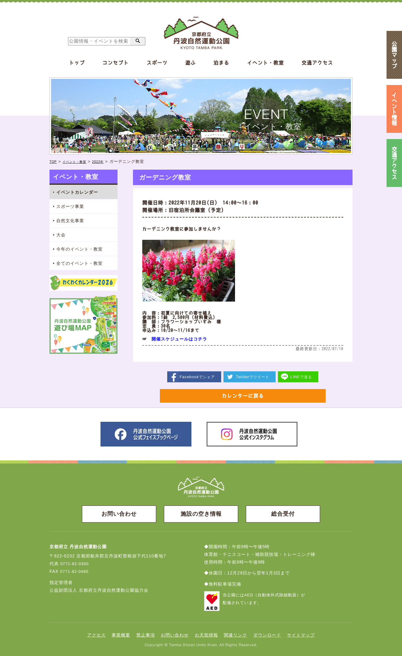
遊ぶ (190, 62)
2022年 (108, 161)
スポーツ (157, 62)
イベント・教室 (265, 62)
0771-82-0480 (75, 573)
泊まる (221, 62)
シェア (195, 376)
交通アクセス (317, 62)
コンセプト (115, 62)
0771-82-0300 (75, 565)
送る (303, 376)
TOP (54, 161)
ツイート (253, 376)
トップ (77, 62)
